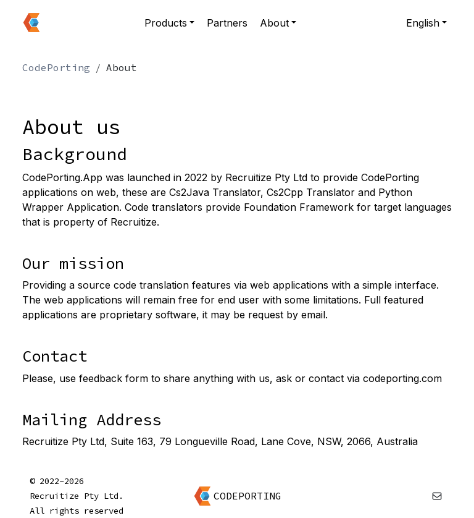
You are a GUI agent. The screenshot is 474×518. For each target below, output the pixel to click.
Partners (227, 23)
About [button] (274, 23)
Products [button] (165, 23)
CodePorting (56, 67)
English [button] (422, 23)
